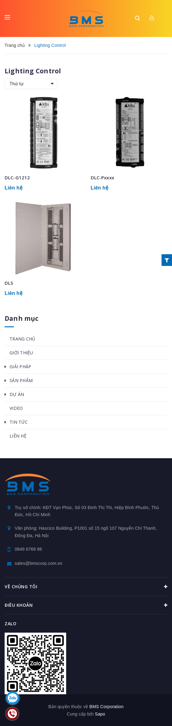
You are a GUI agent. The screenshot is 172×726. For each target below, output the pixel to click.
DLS (9, 283)
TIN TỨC (19, 422)
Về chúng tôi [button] (86, 586)
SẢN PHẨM (21, 380)
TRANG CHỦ (22, 339)
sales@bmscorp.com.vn (38, 563)
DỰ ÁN (17, 394)
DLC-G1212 (17, 177)
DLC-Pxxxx (102, 177)
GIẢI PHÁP (20, 366)
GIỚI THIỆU (21, 353)
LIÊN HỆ (18, 436)
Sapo (100, 714)
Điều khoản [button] (86, 605)
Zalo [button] (10, 623)
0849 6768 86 (28, 549)
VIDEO (16, 408)
